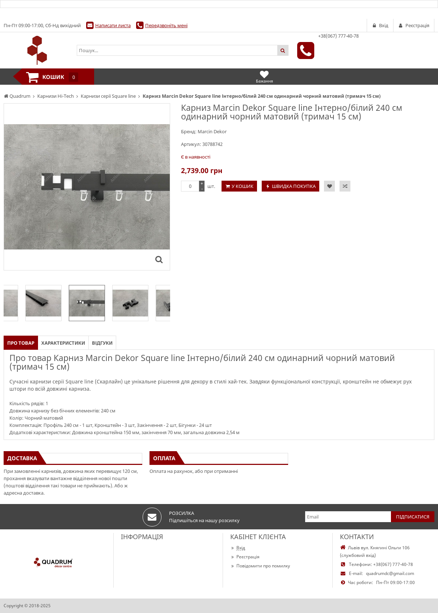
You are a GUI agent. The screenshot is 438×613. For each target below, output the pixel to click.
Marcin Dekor (212, 131)
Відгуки (102, 343)
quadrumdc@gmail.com (390, 573)
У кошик (242, 186)
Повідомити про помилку (260, 566)
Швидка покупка (294, 186)
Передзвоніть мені (166, 25)
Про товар (20, 343)
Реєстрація (245, 557)
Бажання (264, 76)
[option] (87, 303)
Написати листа (113, 25)
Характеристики (63, 343)
